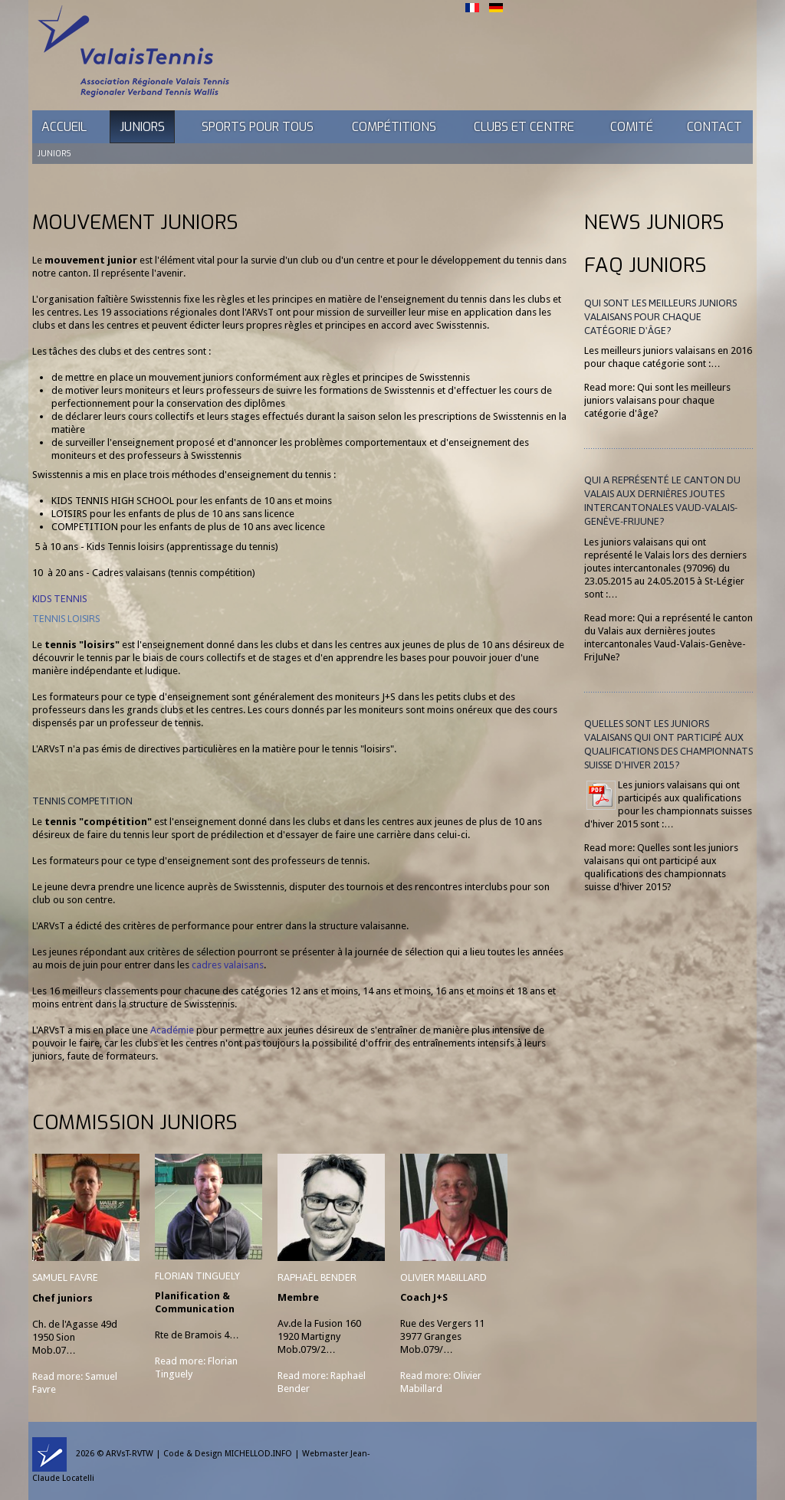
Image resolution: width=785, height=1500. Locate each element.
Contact (714, 127)
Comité (631, 127)
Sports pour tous (258, 127)
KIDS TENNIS (59, 598)
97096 (699, 568)
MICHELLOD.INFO (258, 1454)
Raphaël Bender (317, 1277)
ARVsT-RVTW (129, 1454)
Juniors (142, 127)
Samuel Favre (65, 1277)
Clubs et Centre (524, 127)
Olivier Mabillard (443, 1277)
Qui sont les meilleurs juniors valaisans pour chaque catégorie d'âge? (660, 316)
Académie (172, 1030)
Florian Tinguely (197, 1276)
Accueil (64, 127)
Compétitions (394, 127)
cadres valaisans (228, 965)
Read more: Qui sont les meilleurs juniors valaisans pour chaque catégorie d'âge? (657, 400)
